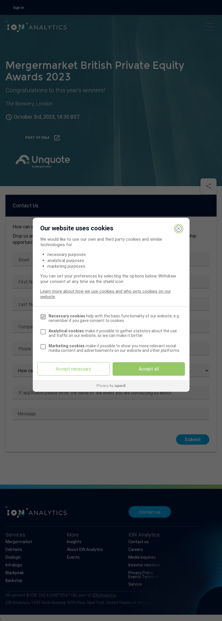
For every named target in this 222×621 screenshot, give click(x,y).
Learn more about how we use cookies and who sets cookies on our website (105, 293)
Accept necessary (73, 369)
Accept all (149, 369)
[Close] (178, 228)
